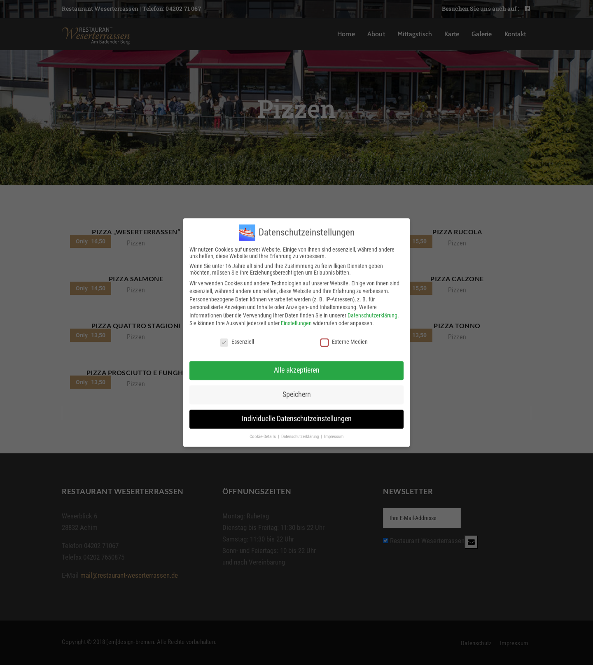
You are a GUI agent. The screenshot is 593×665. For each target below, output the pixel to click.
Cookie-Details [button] (263, 431)
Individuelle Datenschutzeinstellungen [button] (297, 413)
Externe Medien (344, 336)
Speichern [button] (296, 389)
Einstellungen (296, 318)
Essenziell (237, 336)
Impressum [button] (333, 431)
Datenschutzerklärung (372, 309)
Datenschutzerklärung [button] (300, 431)
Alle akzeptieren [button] (297, 364)
